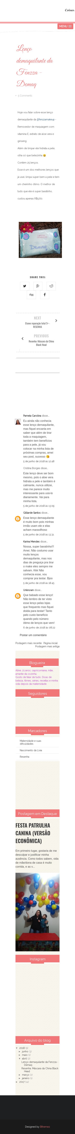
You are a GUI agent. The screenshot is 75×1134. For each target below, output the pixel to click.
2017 (22, 1081)
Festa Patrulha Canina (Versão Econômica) (32, 833)
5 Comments (25, 95)
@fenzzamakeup (46, 119)
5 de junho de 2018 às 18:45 (38, 583)
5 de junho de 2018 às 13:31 (38, 534)
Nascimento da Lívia (31, 750)
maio (25, 1055)
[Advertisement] (37, 785)
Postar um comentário (33, 635)
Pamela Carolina (32, 415)
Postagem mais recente (28, 643)
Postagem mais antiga (47, 646)
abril (25, 1058)
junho (25, 1051)
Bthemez (45, 1126)
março (26, 1074)
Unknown (28, 590)
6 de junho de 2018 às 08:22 (39, 627)
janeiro (26, 1078)
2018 (22, 1048)
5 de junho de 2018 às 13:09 (38, 505)
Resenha (24, 756)
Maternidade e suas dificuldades (30, 742)
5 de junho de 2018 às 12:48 (38, 461)
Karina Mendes (31, 541)
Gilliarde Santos (32, 512)
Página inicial (51, 643)
